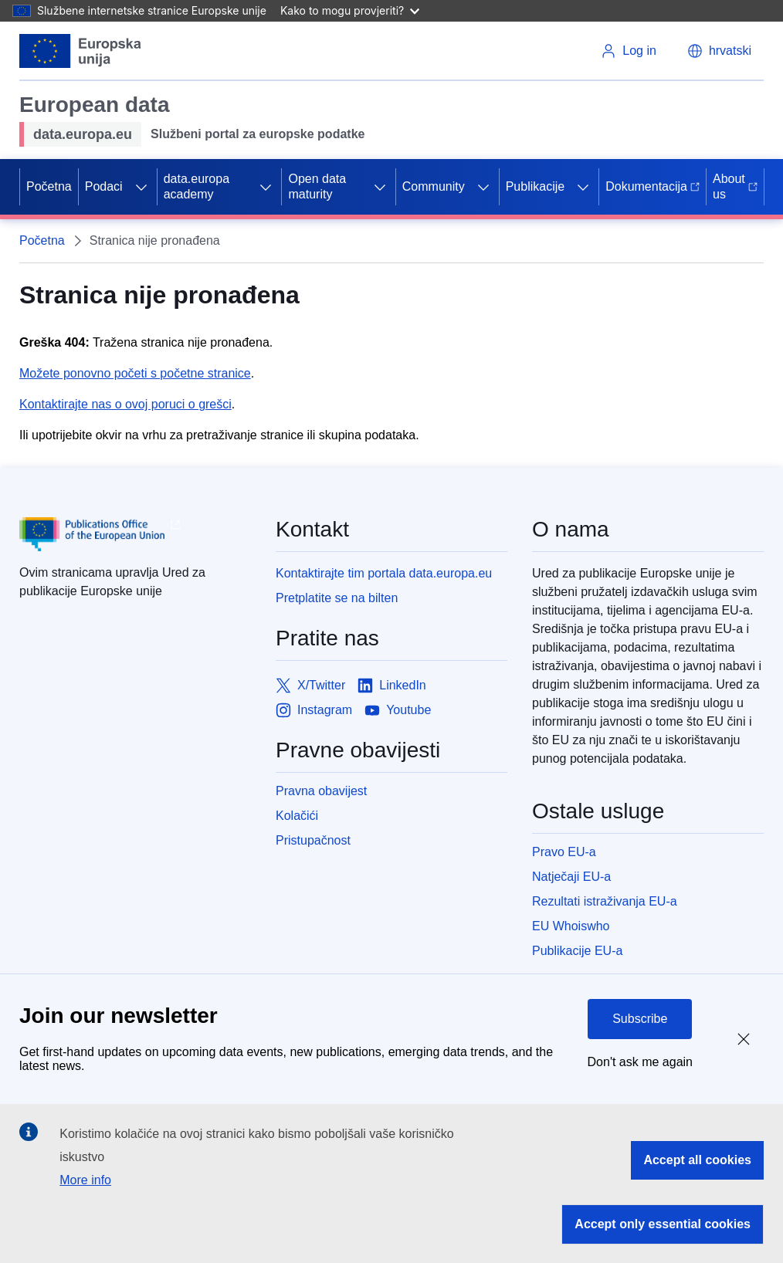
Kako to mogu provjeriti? (349, 10)
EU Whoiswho (570, 926)
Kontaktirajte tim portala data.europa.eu (384, 573)
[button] (719, 51)
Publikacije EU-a (577, 950)
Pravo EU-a (564, 851)
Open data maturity (317, 186)
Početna (49, 186)
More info (85, 1180)
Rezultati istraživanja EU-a (604, 901)
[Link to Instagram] (314, 710)
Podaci (104, 186)
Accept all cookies (697, 1159)
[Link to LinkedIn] (392, 685)
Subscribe (639, 1018)
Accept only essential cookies (663, 1224)
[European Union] (80, 51)
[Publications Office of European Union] (135, 534)
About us (735, 186)
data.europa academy (196, 186)
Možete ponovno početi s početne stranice (135, 373)
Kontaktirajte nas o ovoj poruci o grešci (125, 404)
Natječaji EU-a (571, 876)
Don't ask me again (640, 1061)
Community (433, 186)
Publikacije (535, 186)
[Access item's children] (141, 187)
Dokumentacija (652, 186)
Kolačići (297, 815)
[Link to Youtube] (397, 710)
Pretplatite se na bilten (337, 597)
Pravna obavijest (321, 790)
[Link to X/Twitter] (310, 685)
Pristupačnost (313, 840)
